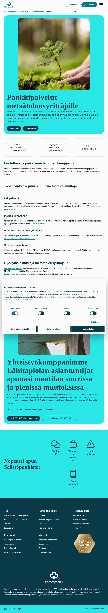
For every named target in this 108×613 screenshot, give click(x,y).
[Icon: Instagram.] (14, 608)
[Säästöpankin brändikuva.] (5, 608)
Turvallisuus (9, 524)
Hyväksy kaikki (88, 329)
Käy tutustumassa (38, 224)
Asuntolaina (9, 544)
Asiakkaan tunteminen (48, 540)
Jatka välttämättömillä (20, 329)
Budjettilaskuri (10, 548)
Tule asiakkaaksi (45, 528)
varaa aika (14, 128)
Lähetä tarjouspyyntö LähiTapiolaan (59, 418)
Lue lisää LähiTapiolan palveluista (23, 418)
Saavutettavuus (45, 544)
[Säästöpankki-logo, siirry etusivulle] (8, 4)
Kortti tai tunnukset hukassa (15, 520)
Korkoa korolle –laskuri (13, 552)
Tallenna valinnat (54, 329)
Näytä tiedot (95, 322)
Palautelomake (45, 552)
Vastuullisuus (78, 515)
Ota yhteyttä (31, 128)
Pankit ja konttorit (80, 520)
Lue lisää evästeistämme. (26, 300)
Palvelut (42, 515)
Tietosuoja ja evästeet (48, 548)
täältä (33, 206)
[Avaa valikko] (101, 4)
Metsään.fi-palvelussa (13, 268)
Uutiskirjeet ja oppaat (12, 540)
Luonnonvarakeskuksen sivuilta (17, 274)
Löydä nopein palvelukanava (16, 515)
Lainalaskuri (9, 528)
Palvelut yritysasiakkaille (14, 12)
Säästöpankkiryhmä (81, 524)
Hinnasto (42, 524)
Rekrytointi (77, 528)
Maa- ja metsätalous (35, 12)
